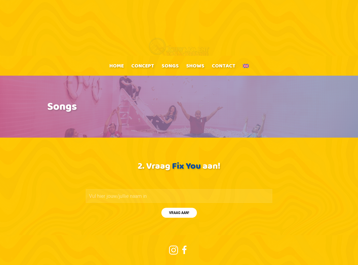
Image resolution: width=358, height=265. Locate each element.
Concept (142, 65)
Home (116, 65)
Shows (195, 65)
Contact (223, 65)
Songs (170, 65)
